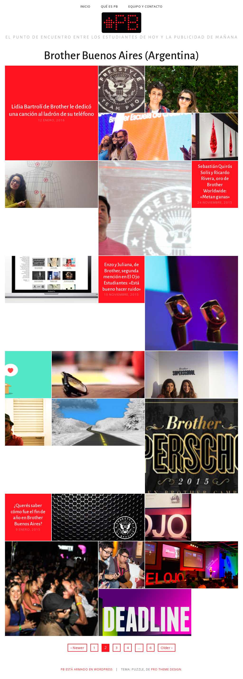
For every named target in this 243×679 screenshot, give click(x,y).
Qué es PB (109, 7)
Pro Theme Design (168, 669)
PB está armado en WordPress (85, 669)
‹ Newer (77, 647)
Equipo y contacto (145, 7)
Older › (167, 647)
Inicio (85, 7)
